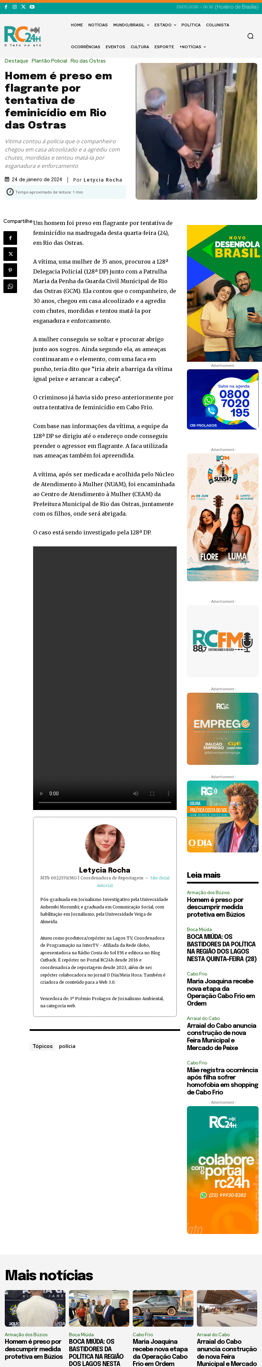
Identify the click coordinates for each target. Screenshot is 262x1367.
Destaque (18, 61)
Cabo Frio (197, 974)
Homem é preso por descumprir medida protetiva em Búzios (216, 907)
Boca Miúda (199, 929)
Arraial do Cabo (203, 1018)
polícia (67, 1046)
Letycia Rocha (103, 180)
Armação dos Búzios (208, 892)
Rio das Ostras (90, 61)
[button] (250, 36)
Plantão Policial (51, 61)
